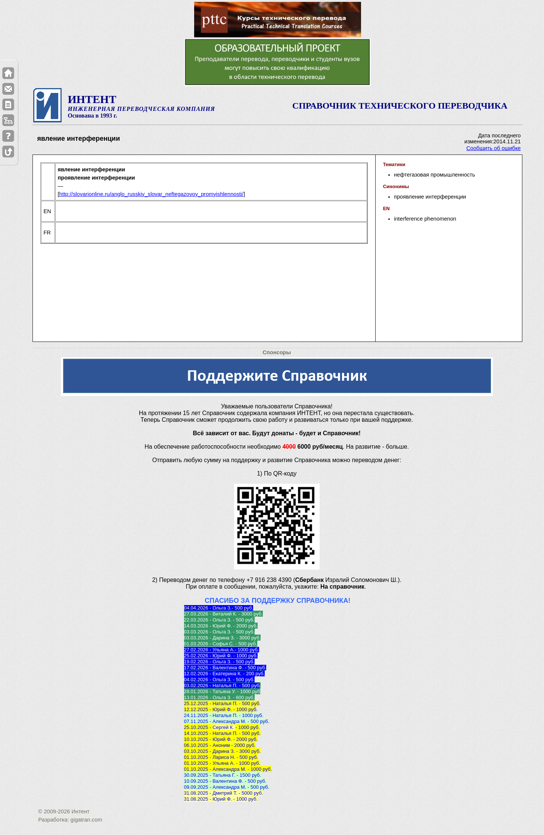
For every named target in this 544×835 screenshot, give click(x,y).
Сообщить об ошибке (493, 148)
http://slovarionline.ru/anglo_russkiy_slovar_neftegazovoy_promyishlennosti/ (151, 194)
